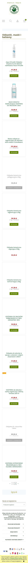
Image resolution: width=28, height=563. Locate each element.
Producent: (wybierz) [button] (8, 504)
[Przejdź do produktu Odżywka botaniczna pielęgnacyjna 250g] (14, 166)
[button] (3, 21)
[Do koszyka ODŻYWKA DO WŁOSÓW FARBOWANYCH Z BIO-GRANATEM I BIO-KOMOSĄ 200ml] (14, 330)
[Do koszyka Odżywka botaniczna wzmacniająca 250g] (14, 293)
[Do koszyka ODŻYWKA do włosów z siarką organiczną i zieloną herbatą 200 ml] (14, 403)
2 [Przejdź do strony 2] (15, 483)
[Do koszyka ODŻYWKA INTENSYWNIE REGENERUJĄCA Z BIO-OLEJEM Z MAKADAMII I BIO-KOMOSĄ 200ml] (14, 477)
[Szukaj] (10, 21)
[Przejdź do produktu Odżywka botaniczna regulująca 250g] (14, 238)
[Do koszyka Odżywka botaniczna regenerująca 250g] (14, 224)
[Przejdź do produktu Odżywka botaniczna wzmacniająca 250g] (14, 270)
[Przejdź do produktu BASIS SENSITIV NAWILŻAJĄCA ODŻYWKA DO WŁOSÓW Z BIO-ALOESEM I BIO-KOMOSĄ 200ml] (14, 91)
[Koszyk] (24, 21)
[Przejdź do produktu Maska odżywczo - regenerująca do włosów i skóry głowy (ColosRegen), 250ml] (14, 129)
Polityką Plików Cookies (16, 558)
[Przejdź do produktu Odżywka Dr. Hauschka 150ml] (14, 417)
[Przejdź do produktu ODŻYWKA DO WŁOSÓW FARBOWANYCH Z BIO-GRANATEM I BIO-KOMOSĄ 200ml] (14, 307)
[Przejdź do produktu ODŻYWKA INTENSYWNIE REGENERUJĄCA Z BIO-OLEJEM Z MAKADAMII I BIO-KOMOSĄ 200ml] (14, 454)
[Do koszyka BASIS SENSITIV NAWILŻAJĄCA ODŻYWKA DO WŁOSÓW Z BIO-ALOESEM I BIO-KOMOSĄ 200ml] (14, 115)
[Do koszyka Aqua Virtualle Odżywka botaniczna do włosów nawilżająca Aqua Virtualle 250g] (14, 75)
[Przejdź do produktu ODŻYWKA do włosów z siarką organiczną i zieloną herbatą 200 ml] (14, 380)
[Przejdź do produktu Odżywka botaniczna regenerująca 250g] (14, 201)
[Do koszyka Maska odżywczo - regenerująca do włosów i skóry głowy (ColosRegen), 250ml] (14, 152)
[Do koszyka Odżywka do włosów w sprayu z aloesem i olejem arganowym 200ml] (14, 367)
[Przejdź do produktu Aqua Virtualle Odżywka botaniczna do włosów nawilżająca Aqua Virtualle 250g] (14, 51)
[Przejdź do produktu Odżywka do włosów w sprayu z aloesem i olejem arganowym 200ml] (14, 344)
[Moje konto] (17, 21)
